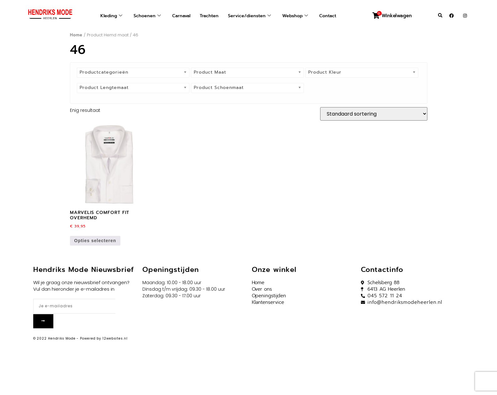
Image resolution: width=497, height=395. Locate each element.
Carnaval (180, 15)
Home (76, 35)
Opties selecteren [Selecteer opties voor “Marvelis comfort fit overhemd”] (95, 240)
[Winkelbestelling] (373, 114)
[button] (440, 15)
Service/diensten (250, 15)
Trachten (209, 15)
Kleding (107, 15)
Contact (331, 15)
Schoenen (144, 15)
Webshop (297, 15)
